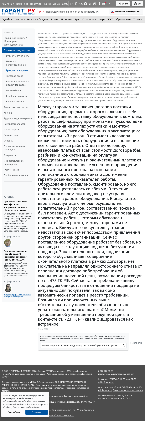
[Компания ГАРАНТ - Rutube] (104, 3)
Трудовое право (14, 75)
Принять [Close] (36, 412)
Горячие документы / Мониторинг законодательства (15, 41)
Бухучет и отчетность (17, 55)
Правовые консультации (17, 50)
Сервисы (8, 140)
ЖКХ (110, 19)
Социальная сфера (93, 19)
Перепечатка (136, 342)
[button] (126, 11)
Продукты (36, 3)
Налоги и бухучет (37, 19)
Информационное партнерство (13, 162)
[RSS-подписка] (109, 3)
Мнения (8, 112)
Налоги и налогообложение (16, 63)
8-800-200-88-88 (105, 371)
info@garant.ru (87, 410)
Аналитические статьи (16, 107)
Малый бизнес (14, 90)
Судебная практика (13, 19)
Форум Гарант (11, 169)
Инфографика (11, 129)
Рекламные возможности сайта (128, 390)
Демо (56, 3)
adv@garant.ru (105, 390)
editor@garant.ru (106, 382)
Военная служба (15, 101)
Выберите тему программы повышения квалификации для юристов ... (17, 296)
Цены (47, 3)
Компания (8, 3)
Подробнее (14, 412)
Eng (138, 3)
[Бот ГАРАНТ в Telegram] (94, 3)
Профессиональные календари (14, 148)
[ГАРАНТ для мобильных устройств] (76, 3)
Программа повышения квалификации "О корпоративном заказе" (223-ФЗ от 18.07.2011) (16, 255)
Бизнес (54, 19)
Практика (66, 19)
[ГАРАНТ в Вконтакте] (81, 3)
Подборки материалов (16, 175)
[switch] (41, 12)
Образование (123, 19)
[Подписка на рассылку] (71, 3)
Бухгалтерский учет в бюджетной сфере (17, 83)
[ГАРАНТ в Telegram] (90, 3)
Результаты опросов (14, 123)
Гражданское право (17, 70)
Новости (8, 32)
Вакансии (22, 3)
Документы (10, 155)
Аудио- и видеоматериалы (18, 118)
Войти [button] (123, 3)
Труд (77, 19)
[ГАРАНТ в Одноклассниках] (99, 3)
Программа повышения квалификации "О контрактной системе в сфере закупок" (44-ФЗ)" (16, 206)
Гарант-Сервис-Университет (60, 415)
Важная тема (11, 135)
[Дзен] (85, 3)
